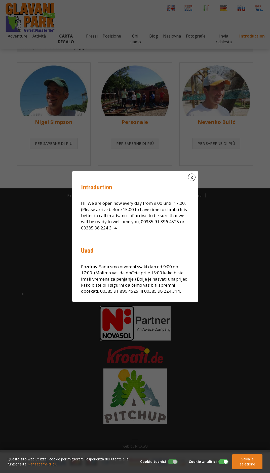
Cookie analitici (203, 461)
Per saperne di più (42, 464)
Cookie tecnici (153, 461)
